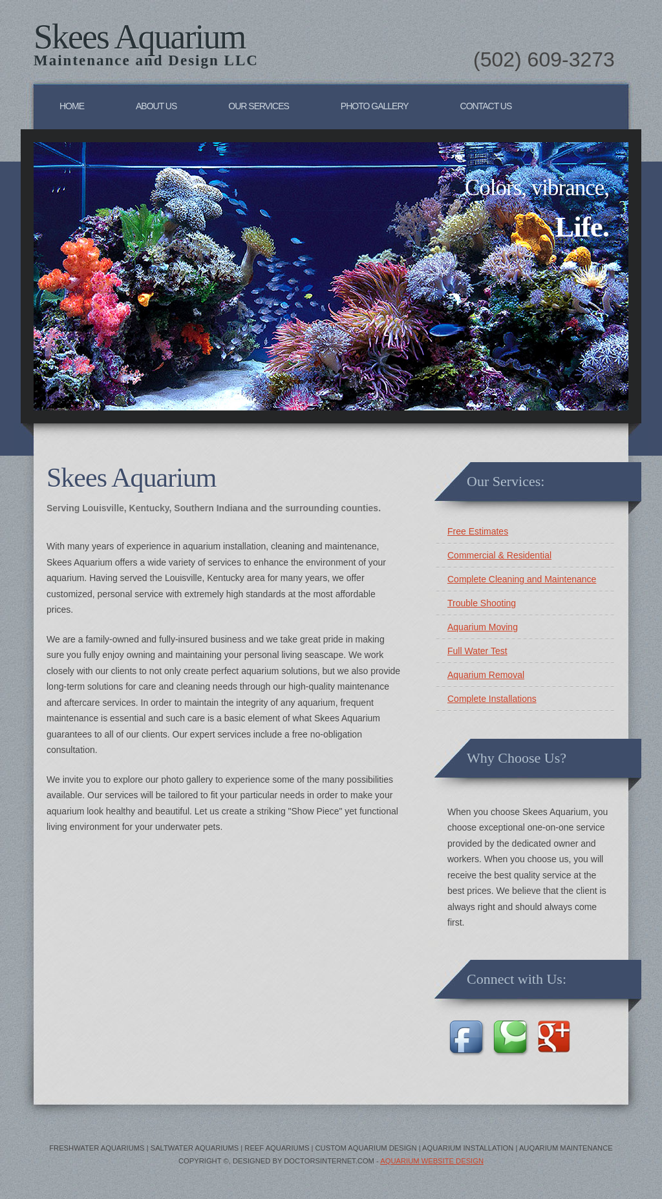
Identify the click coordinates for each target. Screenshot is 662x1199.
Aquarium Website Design (432, 1161)
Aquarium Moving (482, 627)
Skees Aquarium (139, 36)
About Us (156, 106)
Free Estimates (477, 531)
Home (71, 106)
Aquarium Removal (485, 675)
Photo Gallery (375, 106)
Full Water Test (477, 651)
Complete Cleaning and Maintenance (521, 579)
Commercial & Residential (499, 555)
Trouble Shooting (481, 603)
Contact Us (486, 106)
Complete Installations (492, 699)
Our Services (258, 106)
